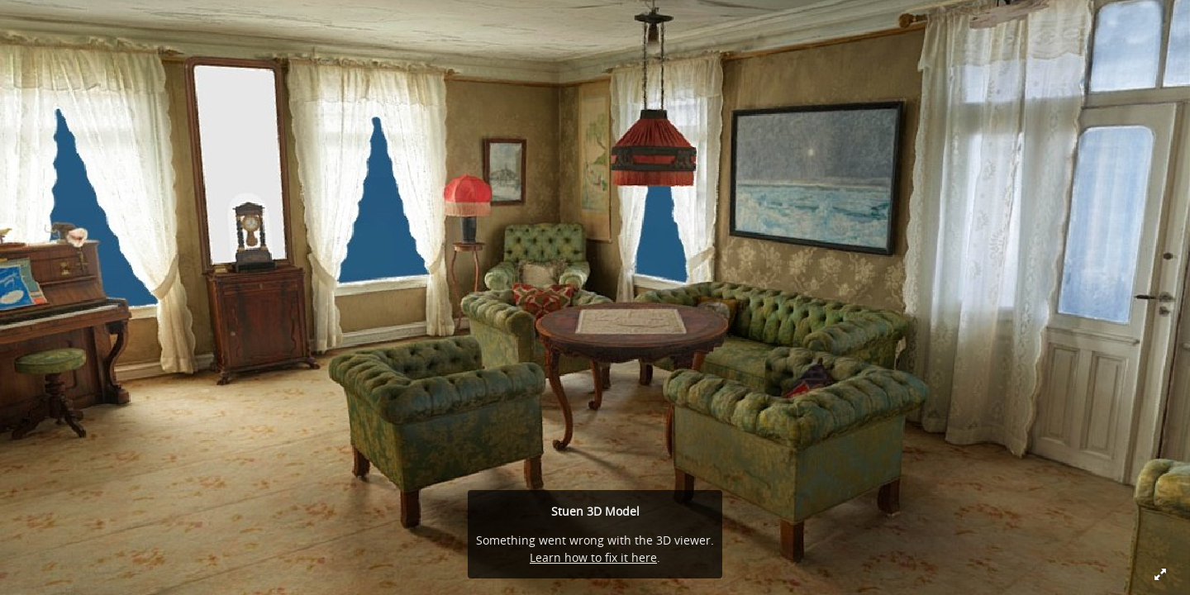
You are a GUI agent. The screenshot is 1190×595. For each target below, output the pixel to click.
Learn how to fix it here (593, 557)
